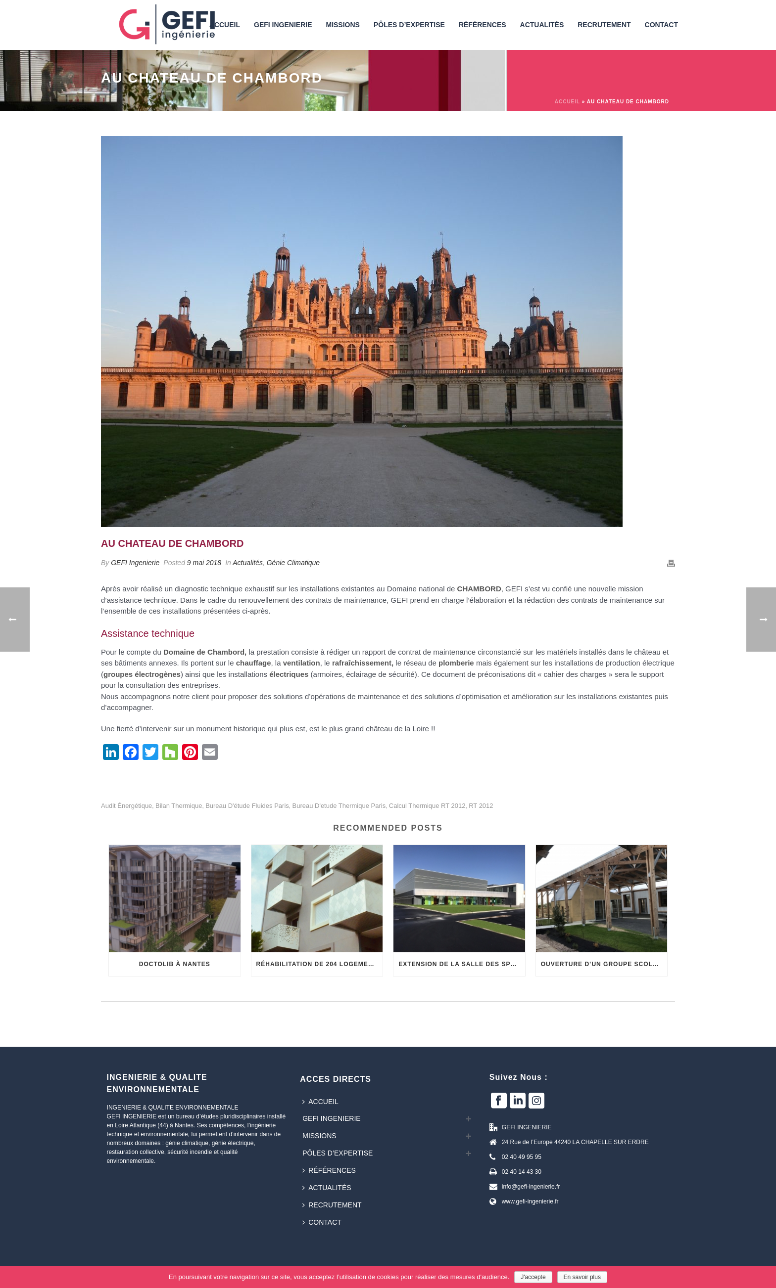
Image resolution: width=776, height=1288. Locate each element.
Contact (661, 25)
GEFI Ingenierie (135, 563)
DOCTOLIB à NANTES (174, 964)
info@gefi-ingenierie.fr (531, 1186)
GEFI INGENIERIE (283, 25)
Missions (342, 25)
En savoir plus (582, 1277)
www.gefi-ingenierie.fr (530, 1201)
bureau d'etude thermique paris (339, 805)
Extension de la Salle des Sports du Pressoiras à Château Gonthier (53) (461, 964)
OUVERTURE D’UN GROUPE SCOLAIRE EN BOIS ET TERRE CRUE (604, 964)
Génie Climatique (293, 563)
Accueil (567, 101)
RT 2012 (481, 805)
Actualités (542, 25)
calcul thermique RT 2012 (427, 805)
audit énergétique (126, 805)
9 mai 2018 (204, 563)
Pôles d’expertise (409, 25)
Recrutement (604, 25)
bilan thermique (178, 805)
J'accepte (533, 1277)
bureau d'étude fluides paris (247, 805)
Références (482, 25)
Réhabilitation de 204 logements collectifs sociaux (319, 964)
